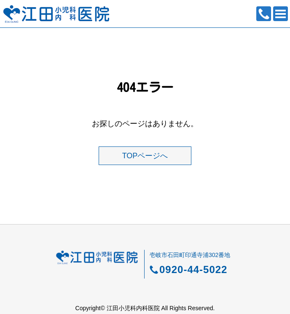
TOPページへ (145, 156)
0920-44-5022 (263, 13)
